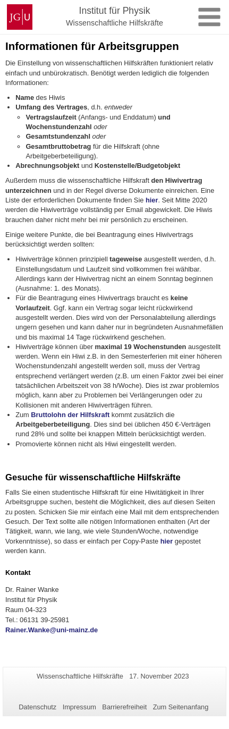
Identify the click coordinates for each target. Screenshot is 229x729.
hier (152, 200)
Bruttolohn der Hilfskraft (70, 415)
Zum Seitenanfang (181, 707)
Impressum (79, 707)
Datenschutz (37, 707)
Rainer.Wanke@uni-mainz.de (51, 630)
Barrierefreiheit (124, 707)
